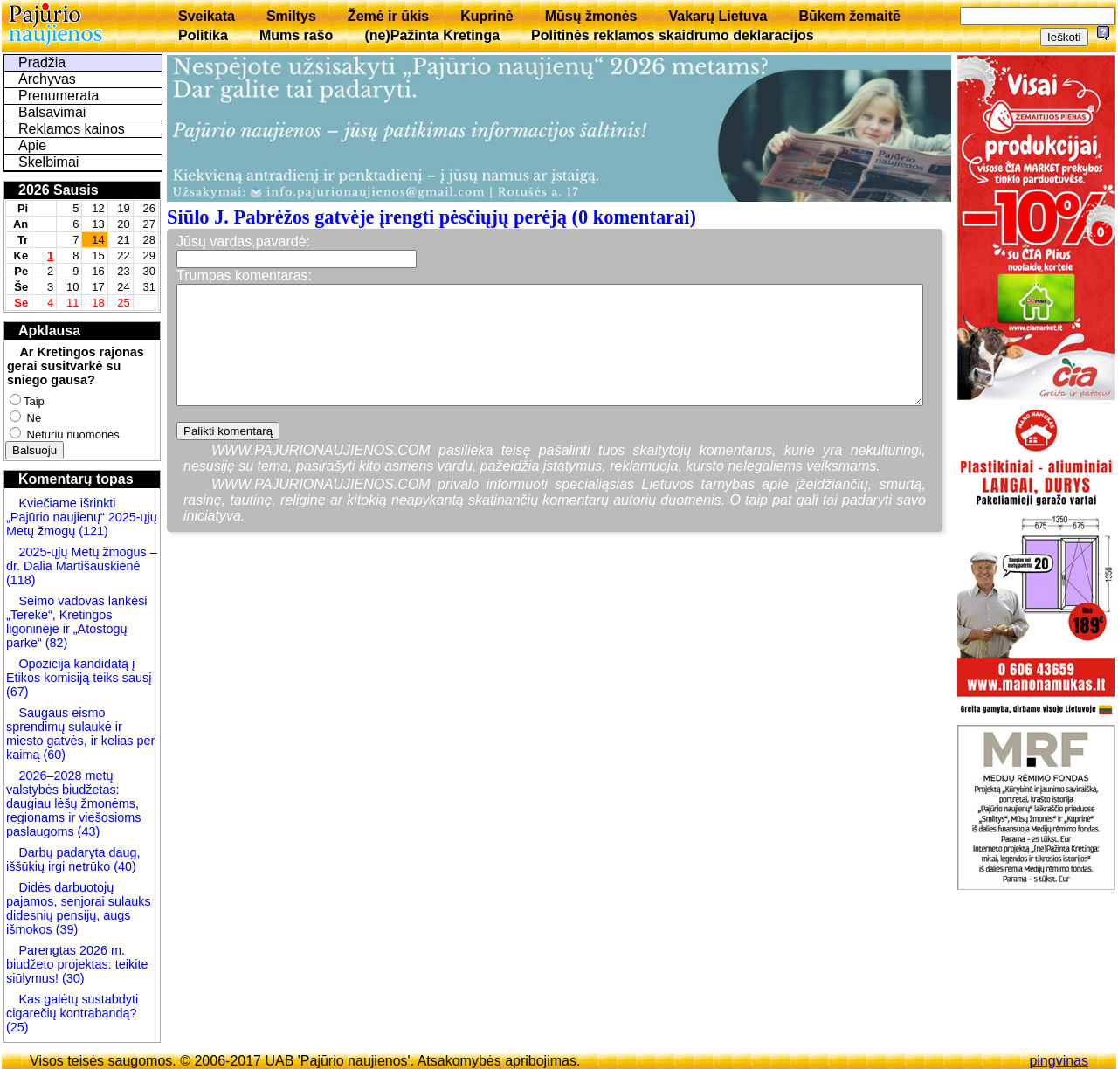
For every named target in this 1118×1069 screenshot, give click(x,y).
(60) (52, 755)
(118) (21, 580)
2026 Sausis (58, 190)
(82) (56, 643)
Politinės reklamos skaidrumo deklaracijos (672, 35)
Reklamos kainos (71, 128)
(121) (93, 531)
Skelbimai (48, 162)
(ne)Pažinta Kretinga (432, 35)
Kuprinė (486, 16)
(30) (72, 978)
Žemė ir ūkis (388, 16)
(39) (65, 929)
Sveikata (206, 16)
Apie (32, 145)
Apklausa (49, 330)
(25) (17, 1027)
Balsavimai (52, 112)
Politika (203, 35)
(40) (123, 866)
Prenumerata (59, 95)
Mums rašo (296, 35)
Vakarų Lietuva (717, 16)
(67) (17, 692)
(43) (87, 831)
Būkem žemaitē (849, 16)
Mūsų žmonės (591, 16)
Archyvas (47, 79)
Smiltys (291, 16)
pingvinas (1058, 1060)
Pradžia (42, 62)
